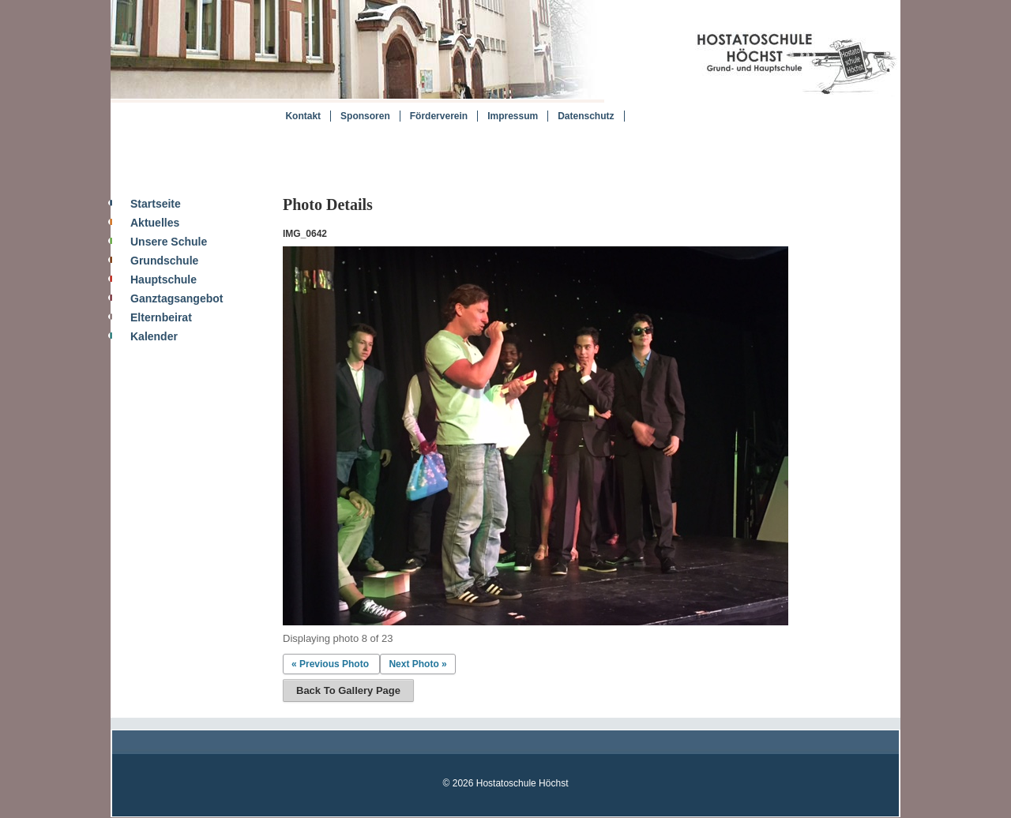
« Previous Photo (330, 664)
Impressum (512, 116)
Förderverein (439, 116)
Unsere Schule (168, 241)
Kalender (154, 336)
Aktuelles (154, 222)
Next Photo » (417, 664)
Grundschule (164, 260)
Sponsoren (365, 116)
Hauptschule (163, 279)
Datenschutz (586, 116)
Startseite (155, 203)
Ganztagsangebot (176, 298)
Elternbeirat (161, 317)
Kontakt (303, 116)
